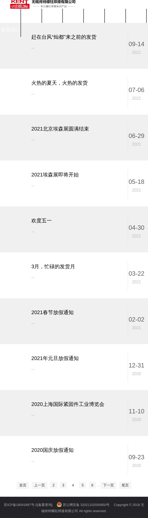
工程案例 (136, 15)
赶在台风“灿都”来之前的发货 (63, 37)
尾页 (125, 485)
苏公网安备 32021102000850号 (83, 505)
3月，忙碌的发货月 (53, 266)
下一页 (108, 485)
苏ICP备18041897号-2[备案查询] (28, 505)
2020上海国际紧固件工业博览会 (67, 404)
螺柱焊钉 (31, 15)
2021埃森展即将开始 (55, 174)
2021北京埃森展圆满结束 (60, 129)
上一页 (39, 485)
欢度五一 (41, 220)
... (32, 47)
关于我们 (73, 15)
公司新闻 (94, 15)
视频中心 (115, 15)
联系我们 (10, 29)
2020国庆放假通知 (52, 450)
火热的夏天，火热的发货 (59, 83)
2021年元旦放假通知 (55, 358)
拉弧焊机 (52, 15)
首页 (10, 15)
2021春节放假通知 (52, 312)
